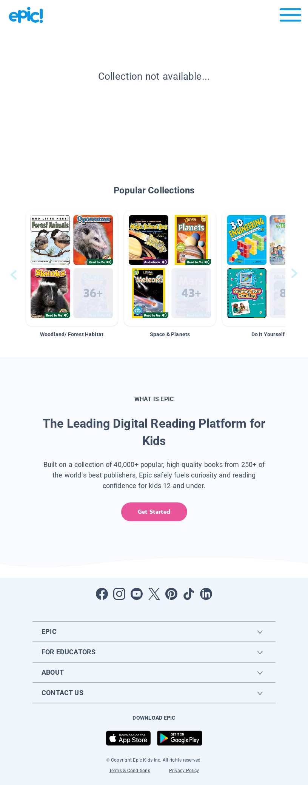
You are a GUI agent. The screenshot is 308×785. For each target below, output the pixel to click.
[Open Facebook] (102, 594)
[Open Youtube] (137, 594)
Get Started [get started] (154, 512)
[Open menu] (290, 17)
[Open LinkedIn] (206, 594)
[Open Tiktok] (189, 594)
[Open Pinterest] (171, 594)
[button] (72, 268)
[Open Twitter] (154, 594)
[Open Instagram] (119, 594)
